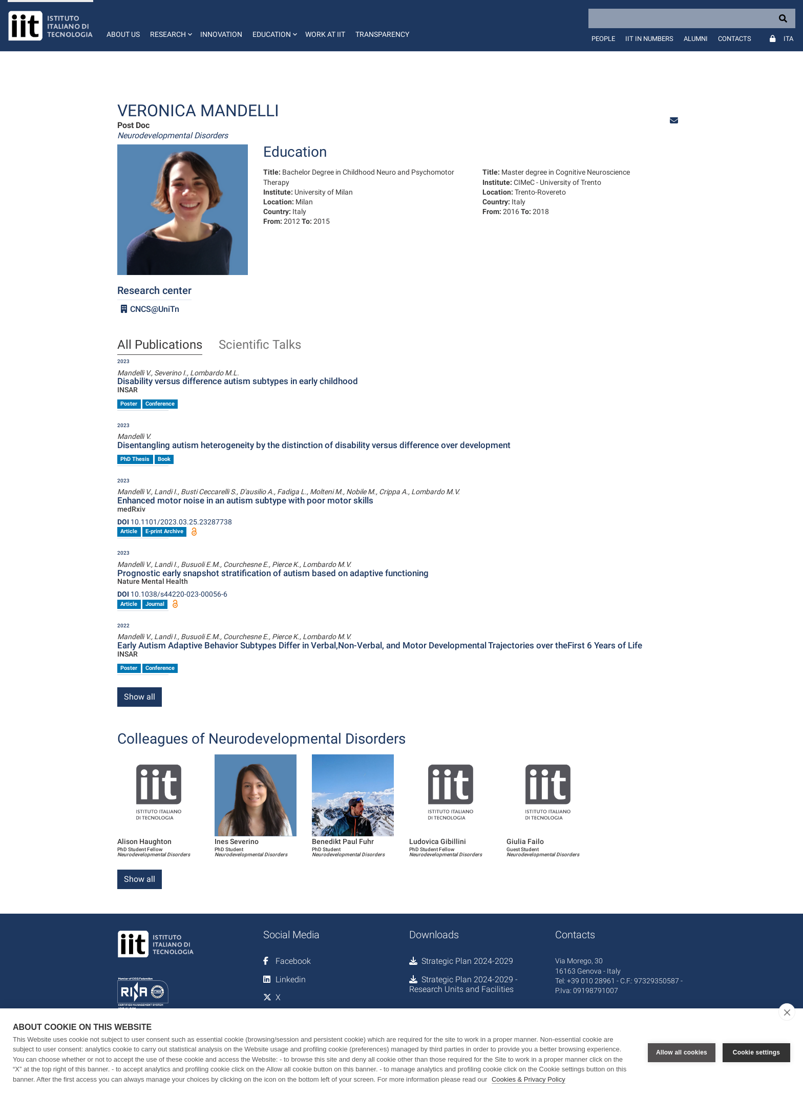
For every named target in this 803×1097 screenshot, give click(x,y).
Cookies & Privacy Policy (528, 1079)
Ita (788, 39)
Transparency (382, 34)
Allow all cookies (681, 1052)
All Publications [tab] (159, 345)
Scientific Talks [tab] (260, 345)
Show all (139, 697)
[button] (170, 25)
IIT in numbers (649, 39)
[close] (786, 1012)
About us (123, 34)
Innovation (221, 34)
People (603, 39)
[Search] (691, 18)
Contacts (734, 39)
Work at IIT (325, 34)
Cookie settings (756, 1052)
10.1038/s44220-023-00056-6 (172, 594)
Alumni (696, 39)
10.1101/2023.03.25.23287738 (174, 522)
